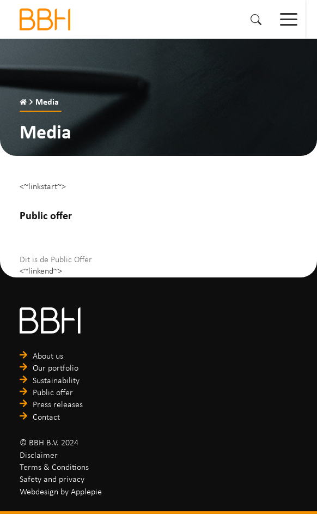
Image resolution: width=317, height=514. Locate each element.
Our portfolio (55, 367)
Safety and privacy (52, 479)
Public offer (53, 392)
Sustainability (56, 379)
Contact (46, 417)
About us (48, 355)
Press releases (58, 404)
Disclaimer (39, 454)
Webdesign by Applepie (61, 491)
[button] (256, 19)
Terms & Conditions (54, 467)
